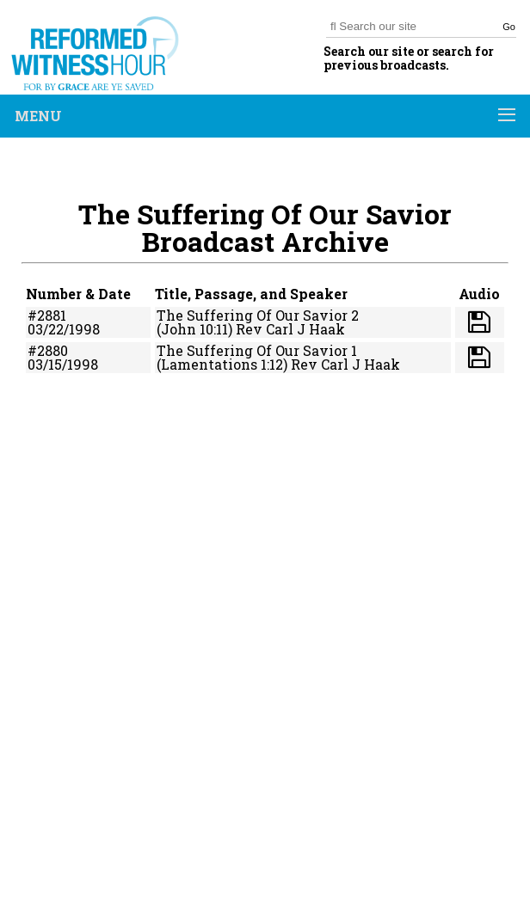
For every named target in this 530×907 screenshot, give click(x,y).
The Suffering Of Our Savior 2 (258, 315)
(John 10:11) (194, 329)
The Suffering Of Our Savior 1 (257, 350)
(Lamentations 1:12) (222, 364)
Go (508, 26)
